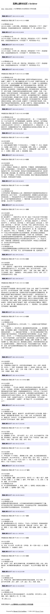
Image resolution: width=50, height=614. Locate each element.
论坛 (2, 9)
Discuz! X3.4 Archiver (20, 611)
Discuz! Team (39, 611)
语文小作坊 (8, 9)
